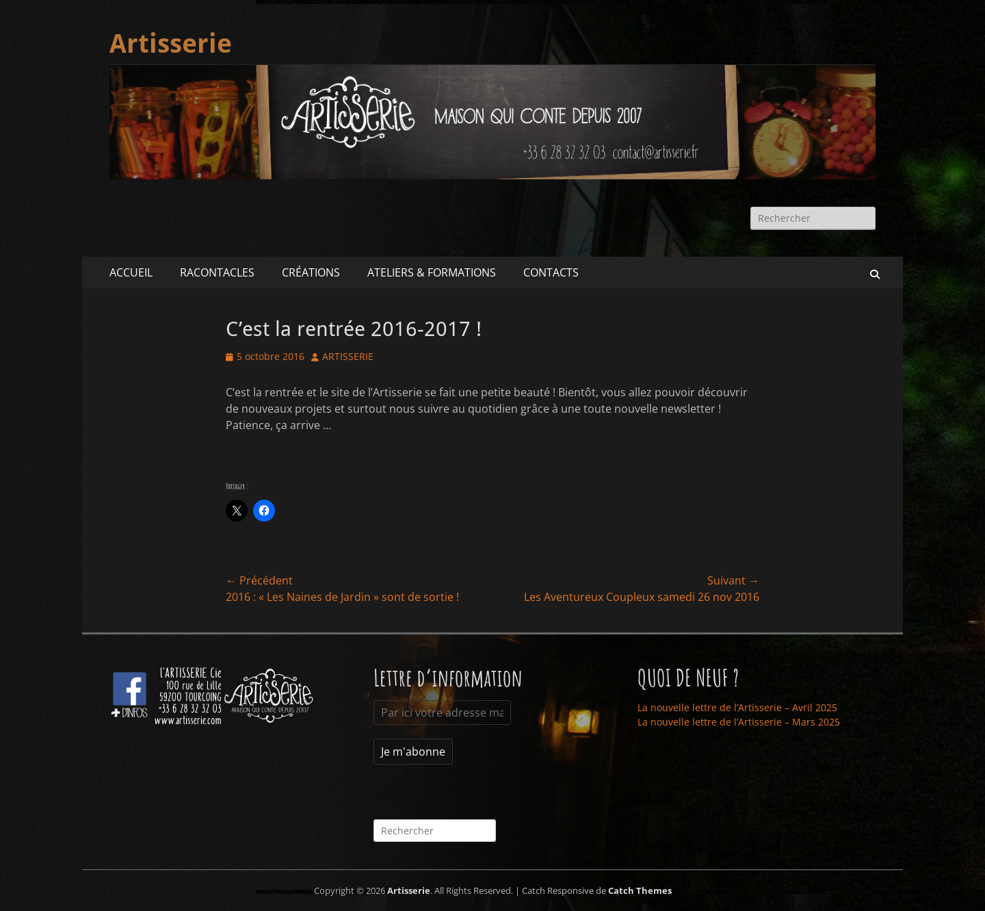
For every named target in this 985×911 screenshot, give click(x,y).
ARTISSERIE (347, 356)
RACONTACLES (217, 272)
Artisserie (170, 44)
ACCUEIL (131, 272)
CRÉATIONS (311, 272)
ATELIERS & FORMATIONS (431, 272)
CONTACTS (551, 272)
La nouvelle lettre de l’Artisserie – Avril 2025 (737, 707)
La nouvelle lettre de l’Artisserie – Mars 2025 (739, 721)
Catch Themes (640, 890)
